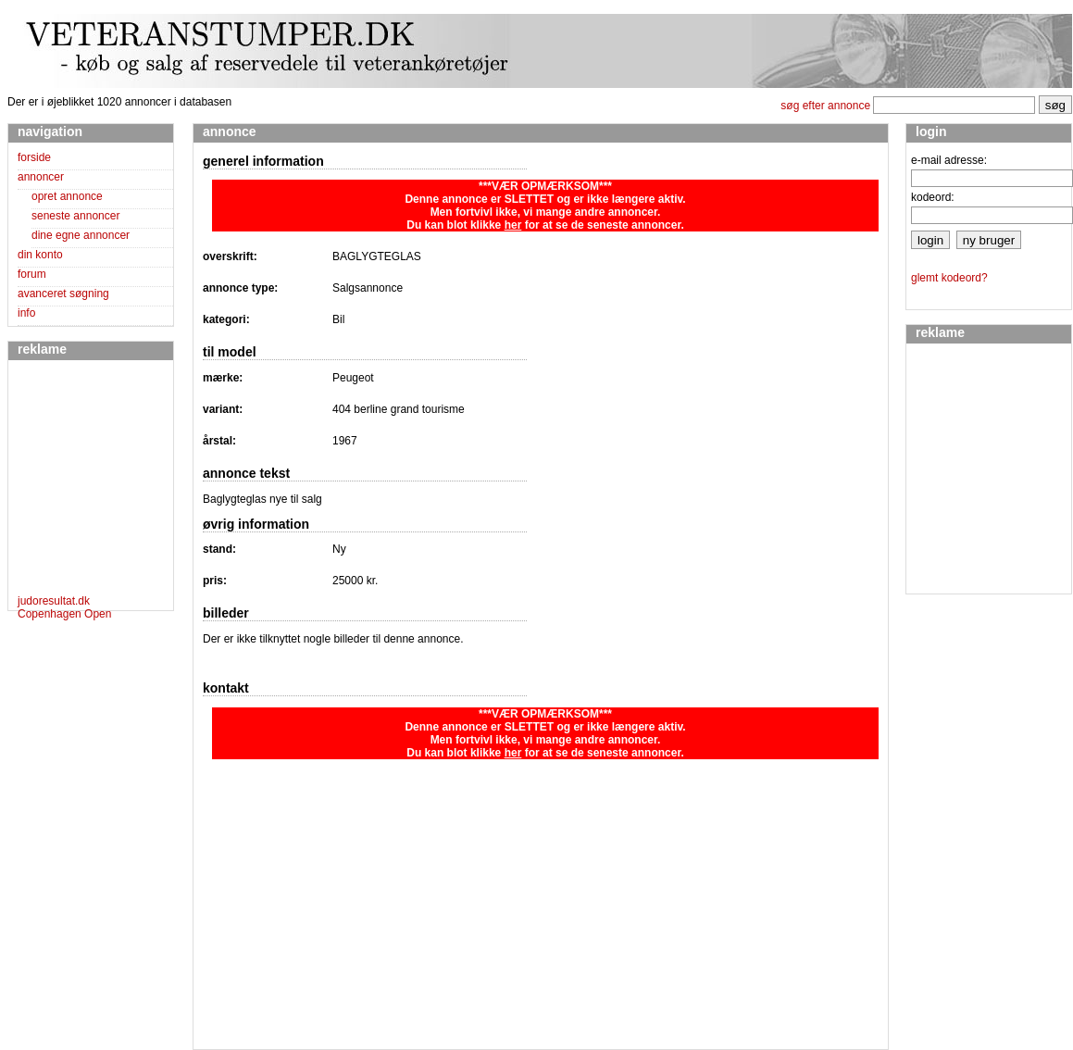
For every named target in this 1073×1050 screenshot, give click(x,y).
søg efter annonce (825, 105)
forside (34, 157)
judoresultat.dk (54, 600)
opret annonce (67, 196)
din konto (40, 254)
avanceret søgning (63, 293)
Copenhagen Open (64, 613)
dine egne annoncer (80, 235)
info (26, 312)
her (513, 225)
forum (32, 274)
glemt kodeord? (949, 277)
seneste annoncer (75, 215)
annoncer (41, 176)
